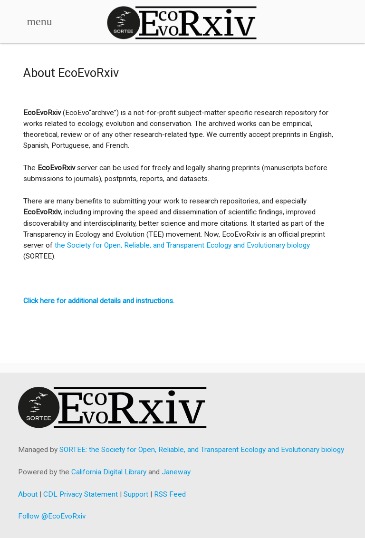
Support (136, 494)
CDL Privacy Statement (80, 494)
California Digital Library (108, 472)
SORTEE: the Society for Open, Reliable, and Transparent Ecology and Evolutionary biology (201, 449)
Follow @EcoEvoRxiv (52, 516)
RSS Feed (170, 494)
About (28, 494)
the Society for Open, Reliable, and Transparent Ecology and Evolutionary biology (182, 245)
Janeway (176, 472)
